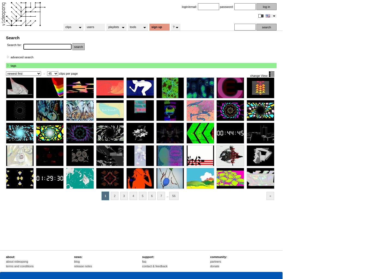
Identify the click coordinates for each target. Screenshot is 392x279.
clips (71, 27)
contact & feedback (155, 266)
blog (77, 261)
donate (214, 266)
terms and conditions (20, 266)
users (90, 27)
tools (136, 27)
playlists (114, 27)
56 (174, 196)
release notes (83, 266)
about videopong (17, 261)
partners (215, 261)
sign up (156, 27)
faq (144, 261)
